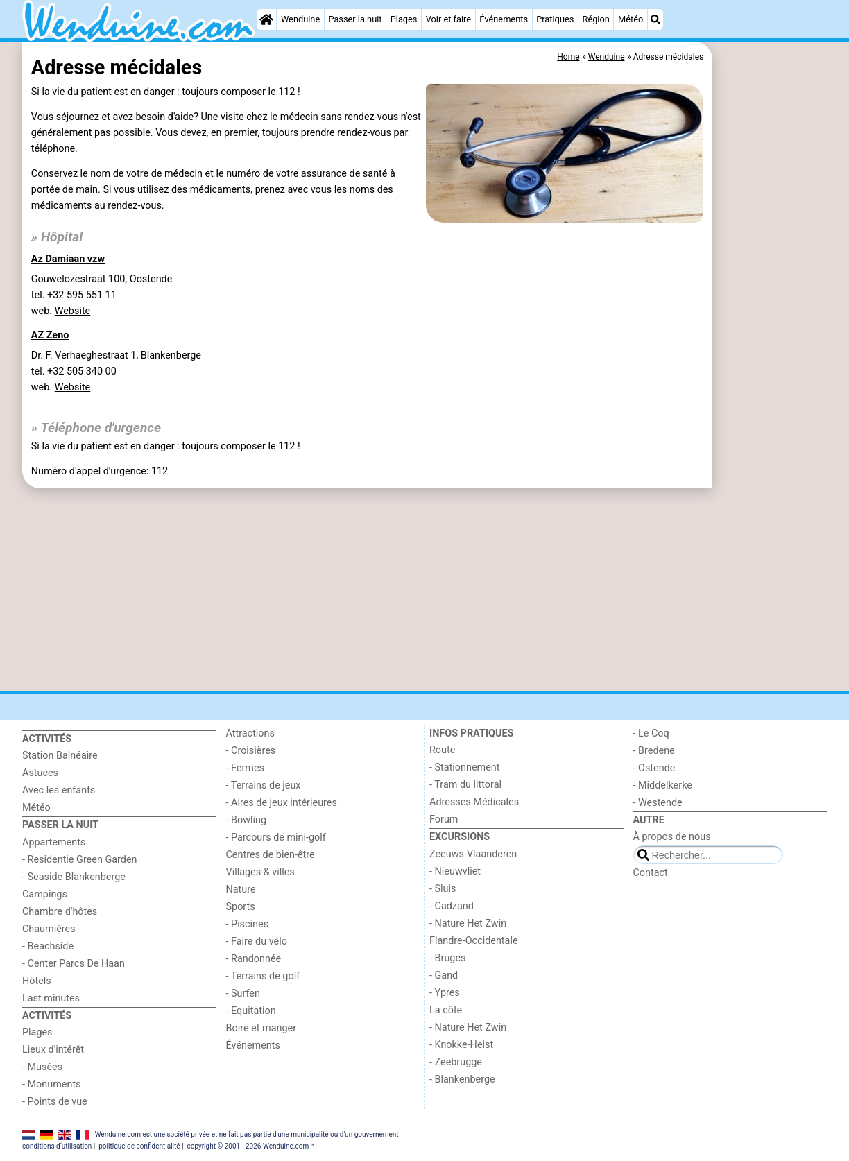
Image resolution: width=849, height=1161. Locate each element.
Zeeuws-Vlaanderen (473, 854)
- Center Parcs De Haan (73, 964)
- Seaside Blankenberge (74, 877)
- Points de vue (54, 1102)
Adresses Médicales (474, 802)
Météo (630, 19)
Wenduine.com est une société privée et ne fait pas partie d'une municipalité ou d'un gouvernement (247, 1134)
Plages (404, 19)
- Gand (443, 975)
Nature (241, 889)
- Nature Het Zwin (467, 923)
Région (596, 19)
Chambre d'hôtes (59, 912)
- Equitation (251, 1011)
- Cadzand (451, 906)
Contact (650, 873)
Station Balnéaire (60, 756)
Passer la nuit (354, 19)
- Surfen (243, 993)
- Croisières (251, 751)
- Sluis (442, 889)
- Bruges (447, 958)
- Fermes (245, 768)
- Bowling (246, 820)
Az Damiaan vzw (68, 259)
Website (73, 311)
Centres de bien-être (270, 855)
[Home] (266, 19)
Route (442, 750)
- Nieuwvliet (455, 871)
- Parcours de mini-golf (276, 837)
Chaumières (49, 929)
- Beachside (48, 946)
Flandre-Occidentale (473, 941)
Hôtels (36, 981)
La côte (445, 1010)
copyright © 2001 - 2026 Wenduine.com (248, 1146)
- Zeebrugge (455, 1062)
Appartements (53, 842)
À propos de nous (672, 837)
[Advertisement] (771, 361)
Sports (240, 907)
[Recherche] (655, 19)
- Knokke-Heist (461, 1045)
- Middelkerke (662, 785)
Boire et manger (261, 1028)
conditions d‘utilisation (57, 1146)
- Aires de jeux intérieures (281, 803)
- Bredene (654, 751)
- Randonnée (254, 959)
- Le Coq (651, 733)
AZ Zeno (50, 335)
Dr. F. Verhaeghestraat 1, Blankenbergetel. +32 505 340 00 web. (116, 371)
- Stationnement (464, 767)
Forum (443, 819)
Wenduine (300, 19)
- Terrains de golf (263, 976)
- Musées (42, 1067)
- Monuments (51, 1084)
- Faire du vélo (256, 941)
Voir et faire (448, 19)
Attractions (250, 733)
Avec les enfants (58, 790)
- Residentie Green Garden (79, 860)
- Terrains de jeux (263, 785)
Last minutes (51, 998)
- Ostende (654, 768)
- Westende (658, 803)
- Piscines (247, 924)
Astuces (40, 773)
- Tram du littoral (465, 785)
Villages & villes (260, 872)
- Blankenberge (462, 1079)
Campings (44, 894)
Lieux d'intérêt (53, 1050)
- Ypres (444, 993)
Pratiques (555, 19)
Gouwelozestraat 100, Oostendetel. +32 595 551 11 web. (102, 295)
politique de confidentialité (139, 1146)
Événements (503, 19)
